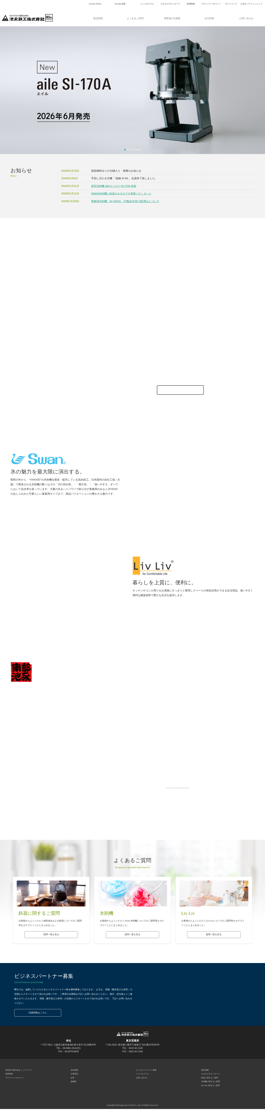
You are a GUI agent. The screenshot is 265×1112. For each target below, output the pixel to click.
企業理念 (74, 1075)
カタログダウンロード (170, 4)
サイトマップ (231, 4)
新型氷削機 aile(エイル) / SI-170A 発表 (113, 185)
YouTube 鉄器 (120, 4)
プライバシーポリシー (211, 4)
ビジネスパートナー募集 (146, 1071)
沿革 (72, 1079)
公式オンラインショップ (251, 4)
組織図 (73, 1084)
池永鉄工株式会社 (28, 18)
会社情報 (209, 18)
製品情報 (97, 18)
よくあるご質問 (135, 18)
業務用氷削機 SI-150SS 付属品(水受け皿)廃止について (125, 201)
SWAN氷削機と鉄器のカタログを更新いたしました (121, 193)
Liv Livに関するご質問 (210, 1088)
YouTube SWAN (95, 4)
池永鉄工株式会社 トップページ (18, 1071)
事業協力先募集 (172, 18)
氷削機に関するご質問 (210, 1084)
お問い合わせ (246, 18)
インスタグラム (147, 4)
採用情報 (191, 4)
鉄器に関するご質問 (209, 1079)
